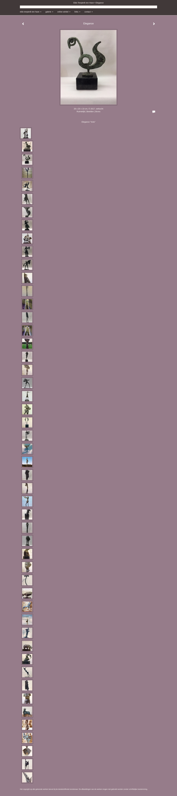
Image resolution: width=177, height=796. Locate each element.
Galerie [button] (49, 12)
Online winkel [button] (63, 12)
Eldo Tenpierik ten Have (83, 3)
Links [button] (77, 12)
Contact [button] (88, 12)
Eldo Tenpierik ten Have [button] (30, 12)
